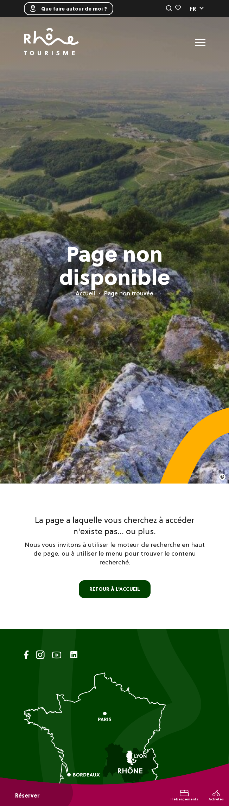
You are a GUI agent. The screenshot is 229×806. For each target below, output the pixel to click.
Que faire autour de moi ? (68, 8)
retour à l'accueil (114, 589)
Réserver (27, 795)
